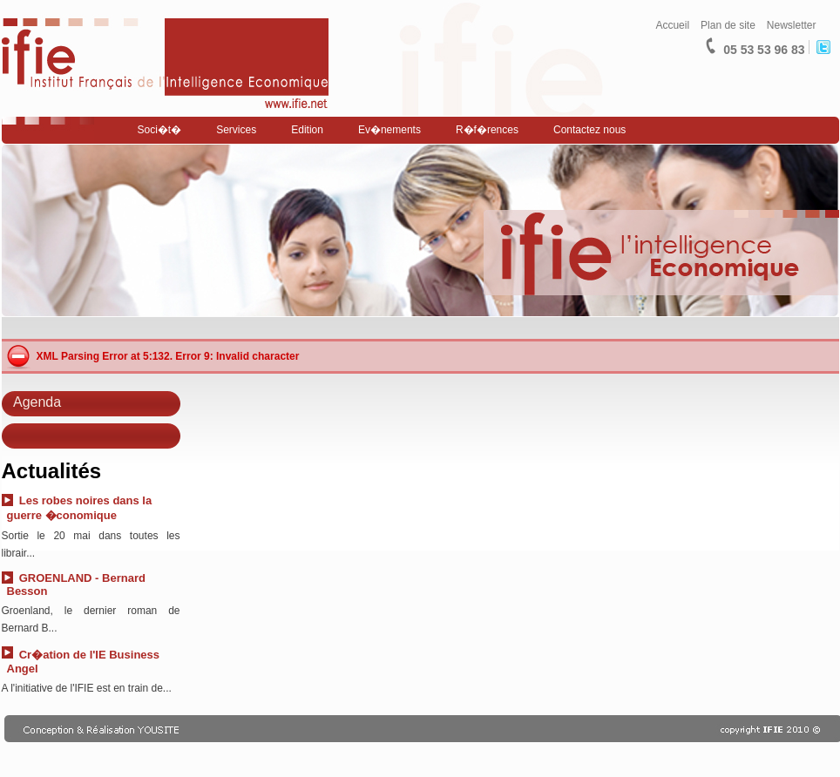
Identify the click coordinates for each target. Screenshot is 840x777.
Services (236, 130)
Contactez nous (589, 130)
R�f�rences (487, 130)
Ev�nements (389, 130)
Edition (307, 130)
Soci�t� (160, 130)
